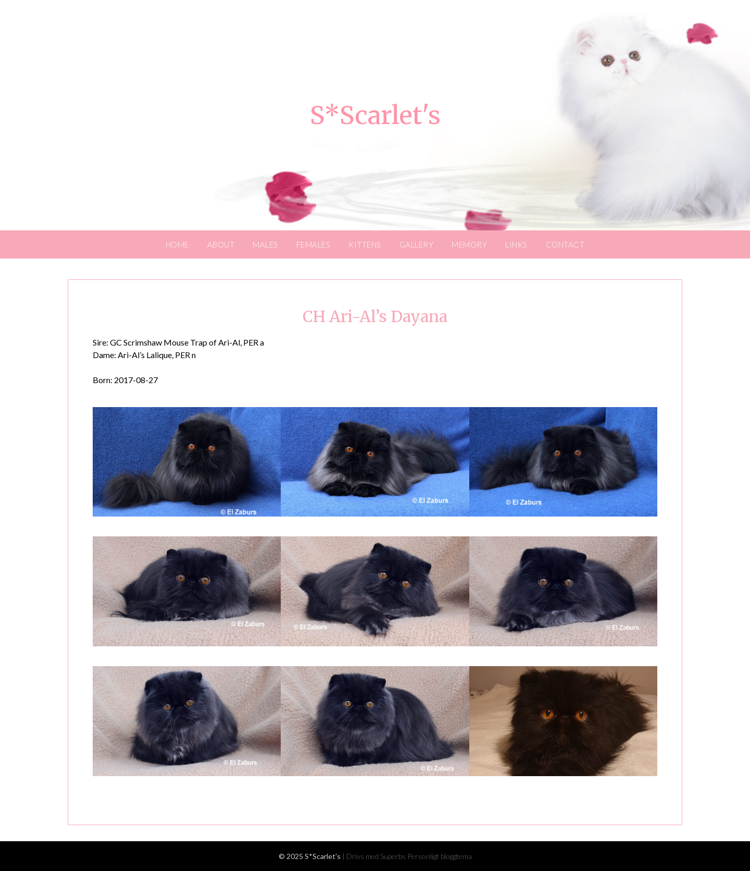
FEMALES (313, 244)
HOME (177, 244)
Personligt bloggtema (439, 856)
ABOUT (221, 244)
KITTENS (364, 244)
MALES (265, 244)
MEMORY (469, 244)
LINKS (516, 244)
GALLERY (416, 244)
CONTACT (565, 244)
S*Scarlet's (375, 115)
